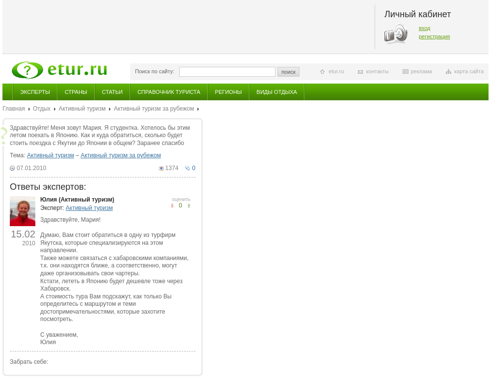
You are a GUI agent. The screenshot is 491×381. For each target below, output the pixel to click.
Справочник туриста (168, 92)
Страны (76, 92)
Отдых (42, 108)
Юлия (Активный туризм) (77, 199)
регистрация (434, 36)
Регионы (228, 92)
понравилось (172, 206)
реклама (421, 71)
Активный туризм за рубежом (154, 108)
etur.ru (336, 71)
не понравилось (189, 206)
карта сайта (469, 71)
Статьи (112, 92)
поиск (288, 72)
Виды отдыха (277, 92)
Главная (13, 108)
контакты (377, 71)
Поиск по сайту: (154, 71)
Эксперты (35, 92)
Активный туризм (82, 108)
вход (425, 28)
